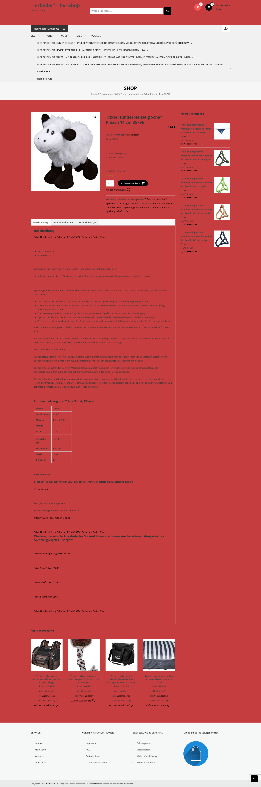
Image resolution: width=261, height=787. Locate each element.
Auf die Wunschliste (118, 189)
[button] (95, 117)
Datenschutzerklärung (97, 762)
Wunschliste (41, 762)
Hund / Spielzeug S (151, 207)
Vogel (95, 35)
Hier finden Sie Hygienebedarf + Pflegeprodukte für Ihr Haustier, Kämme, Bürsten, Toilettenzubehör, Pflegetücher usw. (113, 43)
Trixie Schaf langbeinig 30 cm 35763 (52, 553)
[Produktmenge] (110, 183)
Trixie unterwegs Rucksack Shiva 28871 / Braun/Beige (46, 679)
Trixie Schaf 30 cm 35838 (46, 567)
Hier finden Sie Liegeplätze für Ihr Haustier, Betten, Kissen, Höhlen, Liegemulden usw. (91, 50)
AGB (88, 749)
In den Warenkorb (130, 183)
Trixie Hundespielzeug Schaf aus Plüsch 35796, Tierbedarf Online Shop (69, 236)
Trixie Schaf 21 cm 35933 (46, 582)
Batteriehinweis (93, 756)
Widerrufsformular (146, 762)
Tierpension (44, 78)
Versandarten (41, 488)
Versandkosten (132, 134)
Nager (79, 35)
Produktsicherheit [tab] (63, 222)
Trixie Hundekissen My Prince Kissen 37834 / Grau (159, 679)
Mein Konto (40, 749)
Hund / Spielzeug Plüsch (129, 207)
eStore (96, 783)
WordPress (128, 783)
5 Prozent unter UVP (108, 94)
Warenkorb (40, 756)
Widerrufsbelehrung (147, 756)
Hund (49, 35)
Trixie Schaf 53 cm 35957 (46, 596)
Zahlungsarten (144, 743)
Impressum (91, 743)
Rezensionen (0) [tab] (87, 222)
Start (34, 35)
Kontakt (39, 743)
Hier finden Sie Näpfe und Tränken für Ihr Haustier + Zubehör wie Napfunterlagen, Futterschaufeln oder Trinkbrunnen (114, 57)
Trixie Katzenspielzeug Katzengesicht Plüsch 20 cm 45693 (84, 679)
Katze (64, 35)
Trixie (125, 211)
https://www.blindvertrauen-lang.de (52, 517)
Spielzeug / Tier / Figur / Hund (122, 203)
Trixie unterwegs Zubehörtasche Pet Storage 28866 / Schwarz (121, 679)
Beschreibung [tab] (40, 222)
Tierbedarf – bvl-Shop (55, 5)
